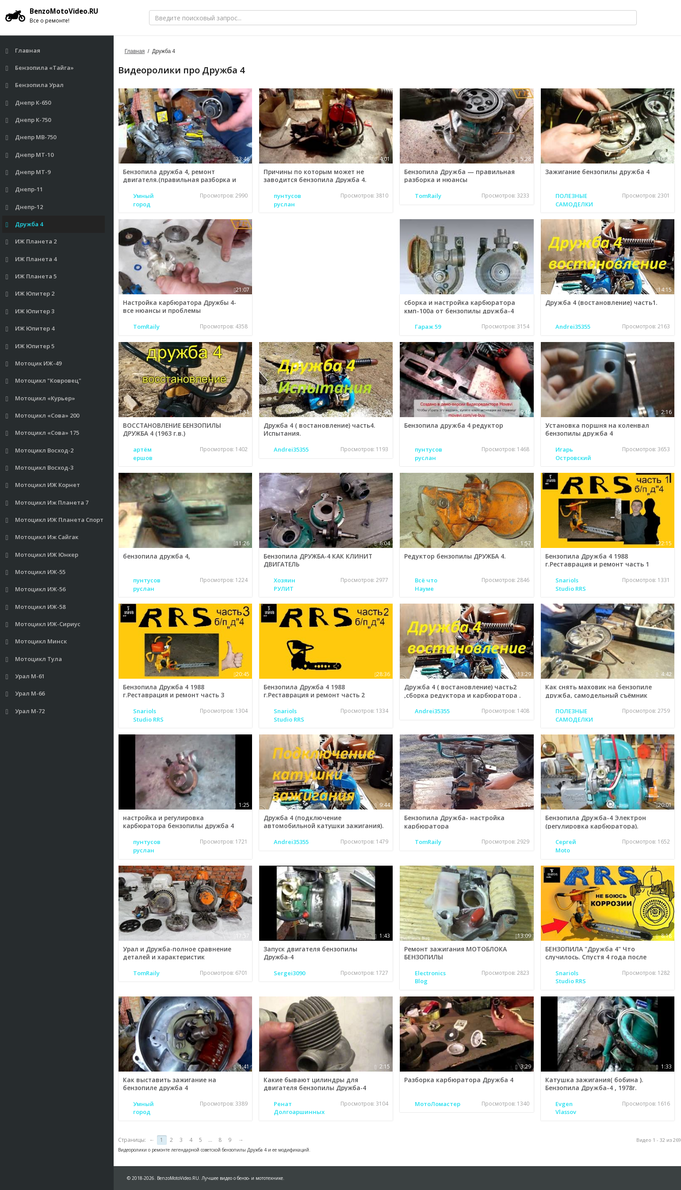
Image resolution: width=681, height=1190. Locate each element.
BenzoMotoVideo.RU (55, 15)
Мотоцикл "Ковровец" (44, 380)
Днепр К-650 (28, 103)
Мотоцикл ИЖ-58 (36, 607)
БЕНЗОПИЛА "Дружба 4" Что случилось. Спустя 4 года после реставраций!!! (596, 957)
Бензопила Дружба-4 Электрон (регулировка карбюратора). (595, 822)
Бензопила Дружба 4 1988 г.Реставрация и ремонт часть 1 (597, 560)
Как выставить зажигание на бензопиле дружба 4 (170, 1084)
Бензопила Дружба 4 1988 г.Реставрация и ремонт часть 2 (315, 691)
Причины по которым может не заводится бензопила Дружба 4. (316, 175)
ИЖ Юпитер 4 (30, 328)
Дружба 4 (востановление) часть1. (601, 302)
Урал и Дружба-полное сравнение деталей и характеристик (178, 953)
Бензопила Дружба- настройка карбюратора (454, 822)
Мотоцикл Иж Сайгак (42, 537)
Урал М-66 (25, 693)
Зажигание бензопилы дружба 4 (597, 171)
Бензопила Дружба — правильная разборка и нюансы (459, 175)
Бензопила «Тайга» (40, 68)
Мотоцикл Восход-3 (40, 468)
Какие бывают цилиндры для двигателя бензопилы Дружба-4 (316, 1084)
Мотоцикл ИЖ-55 (36, 572)
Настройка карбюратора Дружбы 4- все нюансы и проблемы (182, 306)
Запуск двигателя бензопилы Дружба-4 (311, 953)
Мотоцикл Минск (36, 641)
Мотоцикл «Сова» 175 (43, 433)
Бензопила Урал (35, 85)
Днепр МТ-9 (28, 172)
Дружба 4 (24, 224)
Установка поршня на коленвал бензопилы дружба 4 (597, 429)
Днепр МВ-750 (31, 137)
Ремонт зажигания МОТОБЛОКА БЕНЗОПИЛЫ (455, 953)
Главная (23, 50)
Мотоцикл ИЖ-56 (36, 589)
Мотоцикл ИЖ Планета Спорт (55, 520)
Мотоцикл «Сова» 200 (43, 415)
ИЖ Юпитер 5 (30, 346)
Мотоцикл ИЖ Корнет (43, 485)
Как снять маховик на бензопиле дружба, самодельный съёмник (598, 691)
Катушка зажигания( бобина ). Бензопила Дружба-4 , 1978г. (594, 1084)
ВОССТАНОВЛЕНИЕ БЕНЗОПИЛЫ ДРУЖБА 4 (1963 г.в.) (173, 429)
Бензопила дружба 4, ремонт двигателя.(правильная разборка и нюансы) (180, 179)
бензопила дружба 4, (157, 556)
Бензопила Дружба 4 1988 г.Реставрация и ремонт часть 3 (175, 691)
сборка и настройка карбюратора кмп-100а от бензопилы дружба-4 (459, 306)
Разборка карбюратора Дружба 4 (458, 1080)
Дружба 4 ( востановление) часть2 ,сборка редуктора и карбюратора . (462, 691)
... (210, 1140)
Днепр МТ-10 (30, 155)
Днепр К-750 (28, 120)
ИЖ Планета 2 (31, 241)
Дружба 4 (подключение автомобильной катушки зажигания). (325, 822)
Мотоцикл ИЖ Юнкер (42, 555)
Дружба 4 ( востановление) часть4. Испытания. (321, 429)
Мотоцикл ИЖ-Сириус (43, 624)
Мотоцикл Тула (34, 659)
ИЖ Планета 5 (31, 276)
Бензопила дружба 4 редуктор (453, 425)
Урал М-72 (25, 711)
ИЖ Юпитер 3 (30, 311)
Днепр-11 (24, 189)
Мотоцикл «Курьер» (41, 398)
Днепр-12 (24, 207)
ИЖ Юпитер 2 (30, 293)
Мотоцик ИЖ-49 (34, 363)
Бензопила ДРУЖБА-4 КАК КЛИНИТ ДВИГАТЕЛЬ (318, 560)
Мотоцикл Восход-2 (40, 450)
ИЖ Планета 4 (31, 259)
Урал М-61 (25, 676)
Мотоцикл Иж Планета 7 (47, 502)
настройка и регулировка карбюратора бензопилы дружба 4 (180, 822)
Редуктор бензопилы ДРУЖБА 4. (455, 556)
